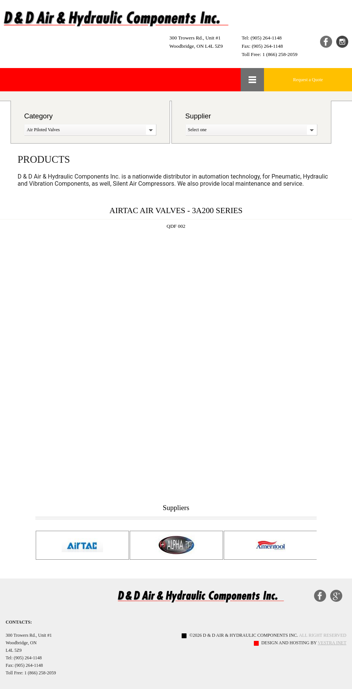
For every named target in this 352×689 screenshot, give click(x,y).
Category (38, 116)
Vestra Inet (332, 642)
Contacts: (19, 622)
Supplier (198, 116)
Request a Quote (308, 79)
